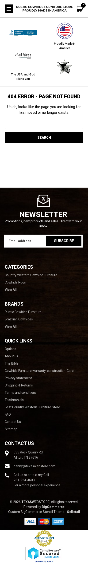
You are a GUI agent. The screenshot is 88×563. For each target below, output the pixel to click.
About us (11, 356)
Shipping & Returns (19, 385)
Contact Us (13, 422)
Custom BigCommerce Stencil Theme (36, 512)
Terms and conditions (21, 392)
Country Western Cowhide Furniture (31, 275)
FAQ (8, 414)
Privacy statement (18, 378)
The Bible (12, 363)
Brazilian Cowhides (19, 319)
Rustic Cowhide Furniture (23, 312)
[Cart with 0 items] (80, 8)
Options (10, 349)
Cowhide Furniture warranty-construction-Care (39, 371)
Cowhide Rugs (15, 282)
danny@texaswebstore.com (34, 466)
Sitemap (11, 429)
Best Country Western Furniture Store (32, 407)
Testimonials (14, 400)
